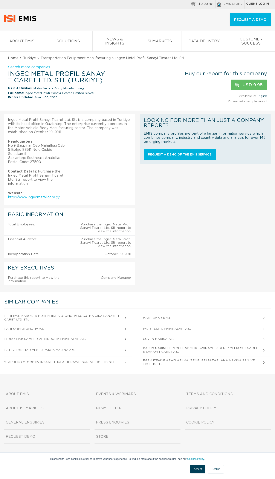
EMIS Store (230, 4)
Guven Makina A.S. (158, 338)
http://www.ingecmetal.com (34, 197)
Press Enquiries (112, 422)
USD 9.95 (249, 85)
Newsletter (109, 408)
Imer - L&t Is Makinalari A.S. (167, 328)
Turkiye (29, 58)
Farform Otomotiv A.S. (24, 328)
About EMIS (22, 42)
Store (102, 436)
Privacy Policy (201, 408)
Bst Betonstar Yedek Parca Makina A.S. (39, 350)
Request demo (20, 436)
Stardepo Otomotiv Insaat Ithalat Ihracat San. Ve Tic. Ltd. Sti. (59, 362)
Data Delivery (204, 42)
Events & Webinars (116, 394)
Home (13, 58)
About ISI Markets (25, 408)
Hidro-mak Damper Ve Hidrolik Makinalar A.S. (45, 338)
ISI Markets (159, 42)
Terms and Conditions (209, 394)
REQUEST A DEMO (250, 20)
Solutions (68, 42)
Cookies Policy (195, 459)
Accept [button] (198, 469)
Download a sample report (247, 101)
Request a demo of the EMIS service (179, 154)
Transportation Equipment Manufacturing (76, 58)
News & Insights (114, 42)
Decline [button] (216, 469)
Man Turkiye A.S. (157, 317)
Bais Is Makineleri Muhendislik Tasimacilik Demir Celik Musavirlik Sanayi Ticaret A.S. (200, 350)
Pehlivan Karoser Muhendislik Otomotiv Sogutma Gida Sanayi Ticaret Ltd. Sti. (61, 317)
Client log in (257, 3)
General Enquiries (25, 422)
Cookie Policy (200, 422)
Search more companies (29, 67)
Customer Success (250, 42)
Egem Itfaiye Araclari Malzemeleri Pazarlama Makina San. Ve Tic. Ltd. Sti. (199, 362)
